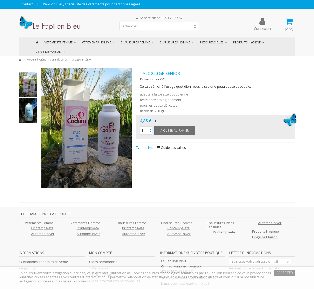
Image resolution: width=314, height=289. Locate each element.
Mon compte (100, 253)
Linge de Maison (265, 237)
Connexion (262, 28)
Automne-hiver (42, 234)
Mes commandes (104, 262)
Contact (27, 4)
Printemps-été (42, 228)
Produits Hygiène (265, 231)
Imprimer (147, 147)
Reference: (147, 79)
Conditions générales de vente (44, 262)
